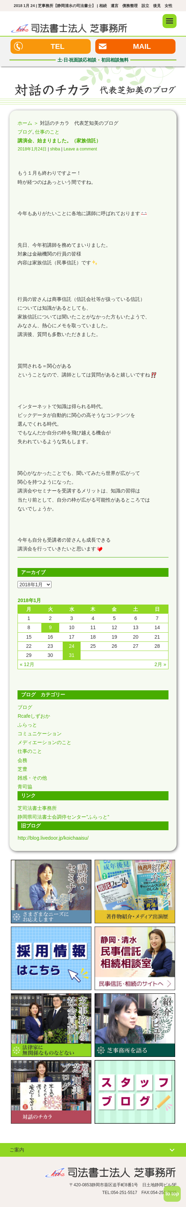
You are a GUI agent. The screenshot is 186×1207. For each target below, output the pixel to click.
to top (172, 1193)
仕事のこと (47, 132)
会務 (22, 760)
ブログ (25, 132)
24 (72, 646)
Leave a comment (80, 149)
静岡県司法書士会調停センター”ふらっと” (63, 817)
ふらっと (27, 725)
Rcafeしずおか (34, 716)
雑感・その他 (32, 778)
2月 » (160, 664)
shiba (55, 149)
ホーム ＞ (28, 123)
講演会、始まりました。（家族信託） (59, 140)
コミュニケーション (40, 733)
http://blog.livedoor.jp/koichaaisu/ (53, 838)
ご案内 (16, 1150)
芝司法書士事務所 (37, 808)
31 (72, 655)
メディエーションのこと (44, 742)
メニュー (170, 21)
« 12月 (27, 664)
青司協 (25, 786)
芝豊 (22, 769)
